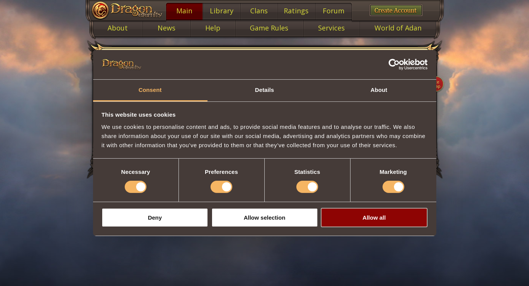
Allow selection (264, 217)
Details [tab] (264, 90)
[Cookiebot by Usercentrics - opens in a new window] (394, 64)
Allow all (374, 217)
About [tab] (379, 90)
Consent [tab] (150, 90)
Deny (155, 217)
